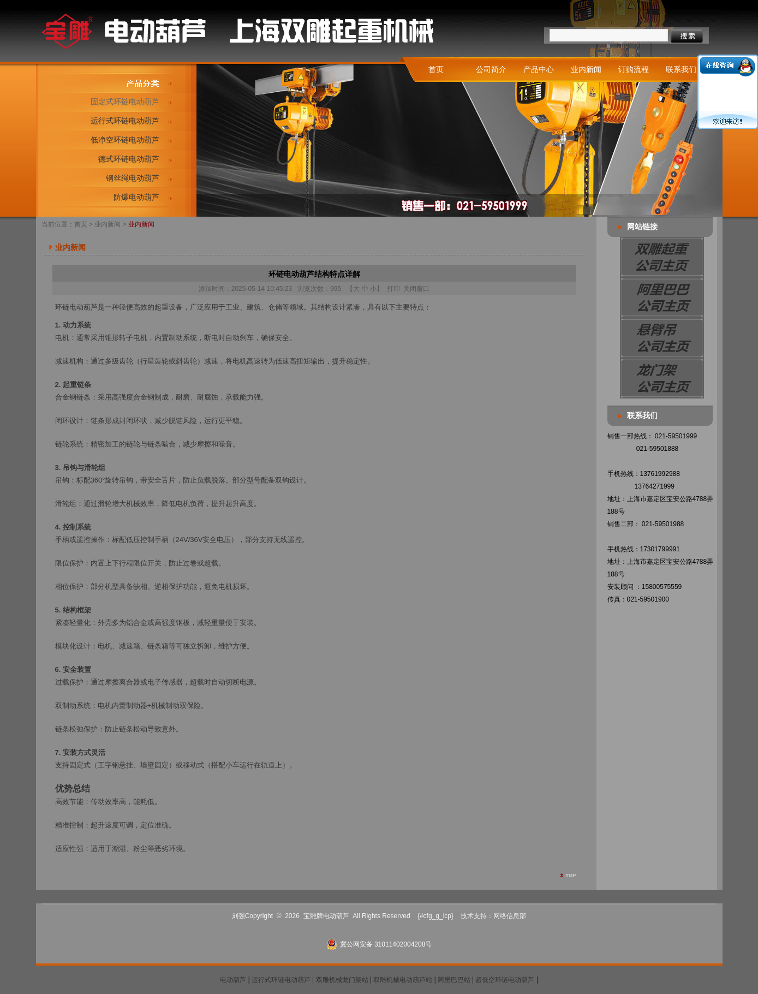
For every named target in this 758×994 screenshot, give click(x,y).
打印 (393, 289)
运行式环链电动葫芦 (125, 120)
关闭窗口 (416, 289)
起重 (161, 307)
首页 (436, 69)
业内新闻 (586, 69)
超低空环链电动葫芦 (504, 980)
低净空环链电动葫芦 (125, 139)
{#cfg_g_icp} (435, 916)
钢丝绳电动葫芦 (132, 178)
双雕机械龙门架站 (342, 980)
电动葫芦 (233, 980)
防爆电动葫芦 (136, 197)
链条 (126, 729)
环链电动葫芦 (76, 307)
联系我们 (681, 69)
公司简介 (491, 69)
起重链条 (77, 384)
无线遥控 (287, 539)
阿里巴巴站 (454, 980)
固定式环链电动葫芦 (125, 101)
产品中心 (538, 69)
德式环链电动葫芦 (128, 158)
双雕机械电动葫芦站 (402, 980)
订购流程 (633, 69)
